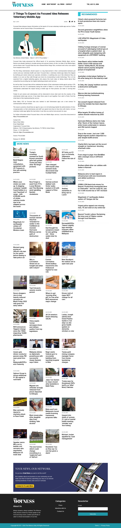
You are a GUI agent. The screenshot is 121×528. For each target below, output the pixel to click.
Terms (97, 525)
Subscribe (93, 514)
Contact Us (60, 511)
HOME (43, 4)
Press (60, 505)
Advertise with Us (60, 508)
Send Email (20, 124)
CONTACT (69, 4)
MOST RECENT (51, 4)
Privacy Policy (105, 525)
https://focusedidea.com (20, 116)
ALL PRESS (60, 4)
